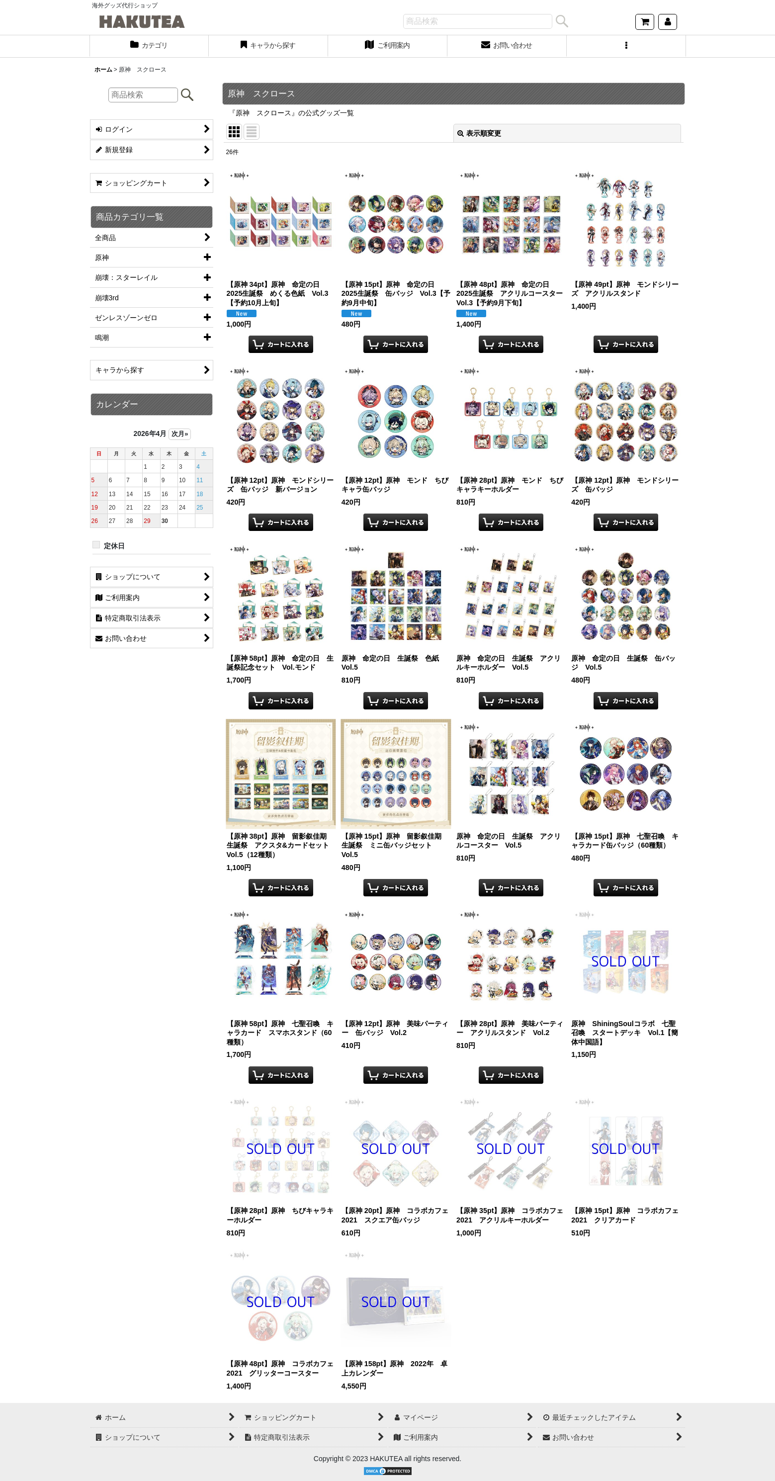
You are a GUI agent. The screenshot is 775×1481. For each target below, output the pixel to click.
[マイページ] (667, 22)
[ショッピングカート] (644, 22)
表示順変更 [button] (479, 133)
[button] (626, 46)
